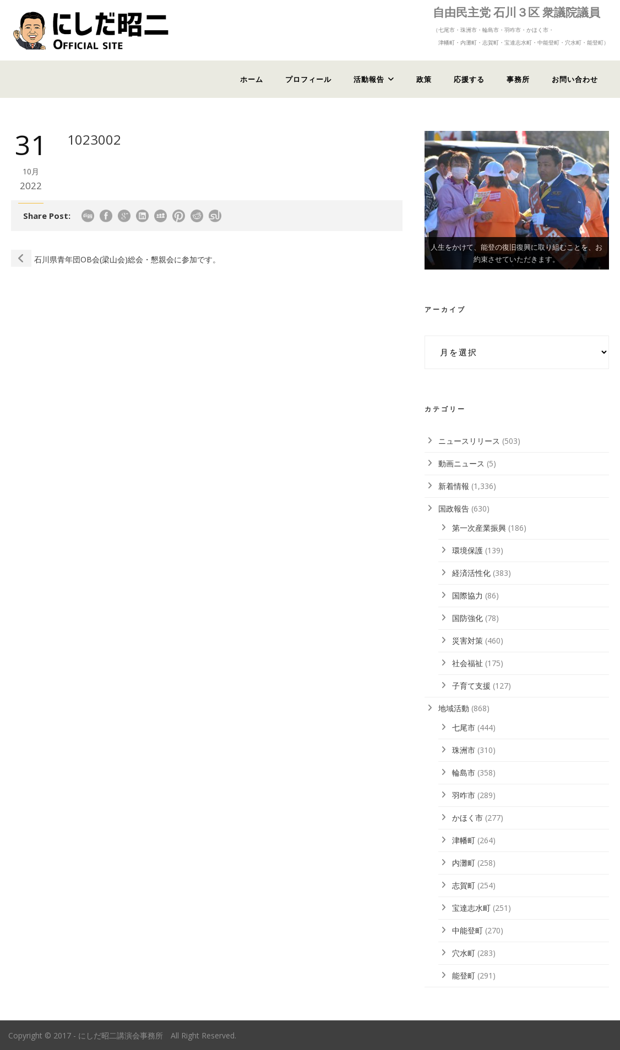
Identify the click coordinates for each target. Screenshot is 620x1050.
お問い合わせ (575, 79)
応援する (469, 79)
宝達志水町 (471, 908)
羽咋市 (463, 795)
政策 (424, 79)
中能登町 (467, 930)
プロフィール (308, 79)
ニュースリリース (469, 441)
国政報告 (453, 508)
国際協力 (467, 595)
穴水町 (463, 953)
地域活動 (453, 708)
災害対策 (467, 640)
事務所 (518, 79)
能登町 (463, 975)
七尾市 (463, 727)
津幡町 (463, 840)
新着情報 (453, 486)
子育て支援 (471, 685)
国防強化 (467, 618)
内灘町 (463, 862)
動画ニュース (461, 463)
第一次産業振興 (479, 528)
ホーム (251, 79)
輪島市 (463, 772)
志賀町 (463, 885)
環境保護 (467, 550)
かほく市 (467, 817)
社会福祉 (467, 663)
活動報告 (368, 79)
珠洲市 (463, 750)
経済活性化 (471, 573)
